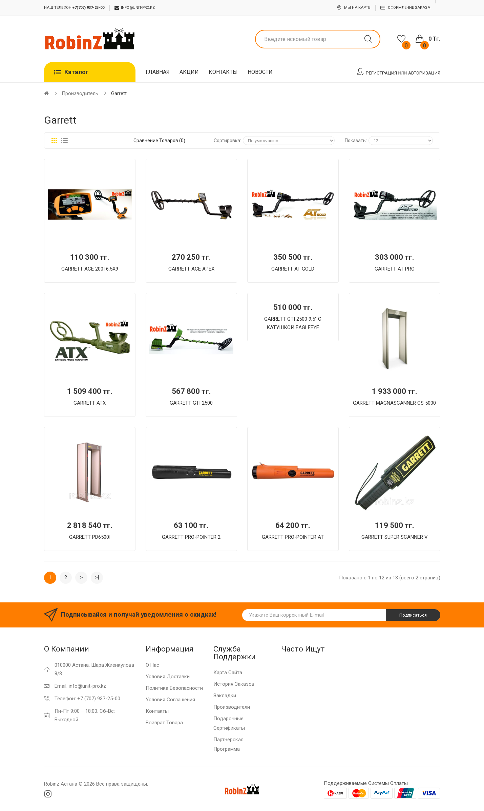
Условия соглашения (170, 700)
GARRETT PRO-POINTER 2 (191, 537)
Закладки (224, 695)
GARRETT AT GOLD (292, 269)
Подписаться (413, 615)
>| (97, 577)
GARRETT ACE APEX (191, 269)
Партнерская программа (228, 744)
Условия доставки (168, 677)
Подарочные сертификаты (229, 723)
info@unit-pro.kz (134, 7)
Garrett (119, 93)
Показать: (356, 140)
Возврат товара (164, 723)
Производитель (80, 93)
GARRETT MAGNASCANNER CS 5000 (394, 403)
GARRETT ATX (89, 403)
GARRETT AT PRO (395, 269)
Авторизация (424, 73)
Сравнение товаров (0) (159, 140)
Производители (231, 707)
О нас (152, 665)
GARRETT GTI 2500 (191, 403)
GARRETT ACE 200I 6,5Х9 (89, 269)
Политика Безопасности (174, 688)
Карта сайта (227, 672)
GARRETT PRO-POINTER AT (293, 537)
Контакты (157, 711)
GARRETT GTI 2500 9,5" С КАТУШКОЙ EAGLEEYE (292, 323)
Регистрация (381, 73)
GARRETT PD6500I (89, 537)
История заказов (233, 684)
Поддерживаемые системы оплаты (366, 783)
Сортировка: (227, 140)
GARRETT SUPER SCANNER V (394, 537)
